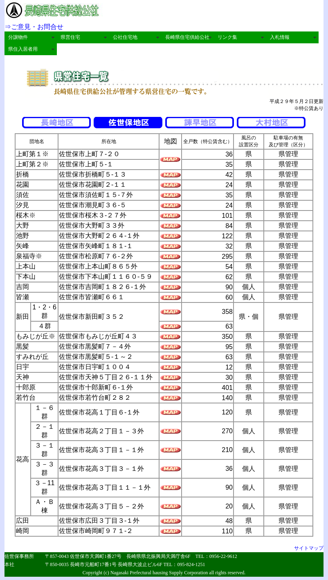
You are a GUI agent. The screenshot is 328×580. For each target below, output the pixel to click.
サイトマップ (309, 548)
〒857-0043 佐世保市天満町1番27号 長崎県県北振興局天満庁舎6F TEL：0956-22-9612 (141, 556)
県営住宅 (70, 37)
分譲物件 (18, 37)
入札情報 (280, 37)
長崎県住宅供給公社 (187, 37)
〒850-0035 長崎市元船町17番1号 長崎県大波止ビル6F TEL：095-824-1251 (125, 564)
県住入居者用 (23, 49)
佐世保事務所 (21, 556)
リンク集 (227, 37)
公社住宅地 (125, 37)
